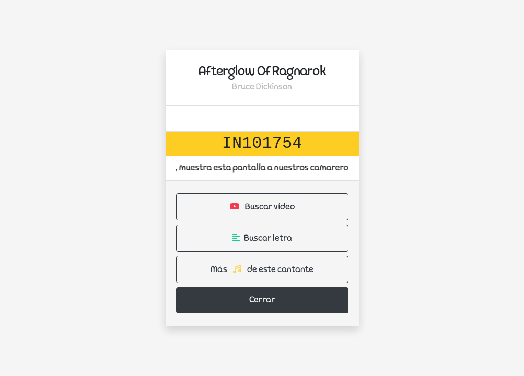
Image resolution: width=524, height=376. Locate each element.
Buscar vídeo (262, 207)
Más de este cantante (262, 269)
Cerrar (262, 300)
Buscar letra (262, 238)
